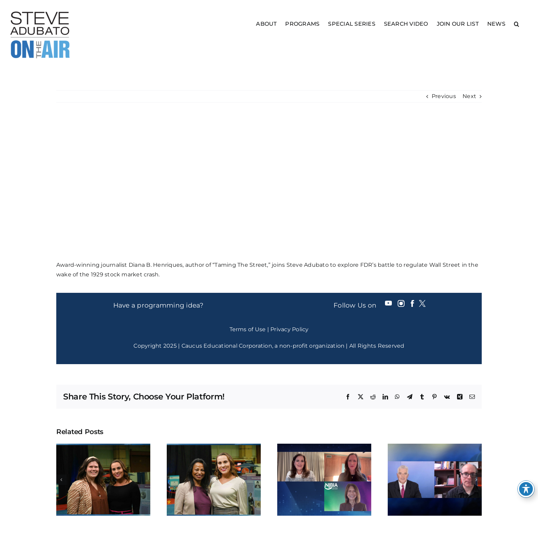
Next (469, 96)
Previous (444, 96)
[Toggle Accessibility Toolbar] (526, 489)
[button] (516, 23)
